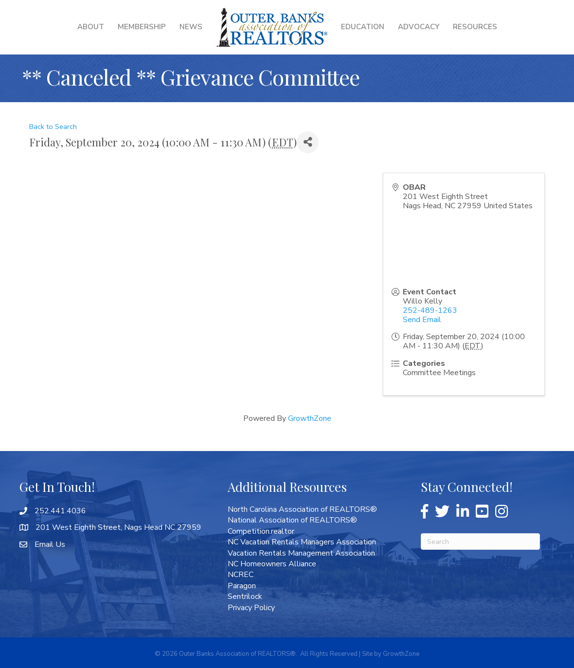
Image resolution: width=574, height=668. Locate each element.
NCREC (240, 574)
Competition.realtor (261, 531)
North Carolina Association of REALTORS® (302, 509)
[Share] (308, 142)
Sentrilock (245, 596)
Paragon (242, 585)
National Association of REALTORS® (292, 520)
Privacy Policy (251, 607)
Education (362, 27)
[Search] (480, 541)
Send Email (422, 319)
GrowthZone (309, 418)
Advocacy (418, 27)
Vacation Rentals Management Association (301, 553)
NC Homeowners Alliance (272, 564)
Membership (142, 27)
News (190, 27)
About (90, 27)
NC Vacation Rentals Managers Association (302, 542)
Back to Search (53, 126)
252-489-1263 (430, 310)
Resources (475, 27)
